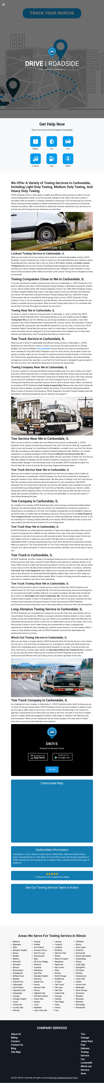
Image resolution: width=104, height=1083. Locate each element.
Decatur (37, 942)
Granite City (38, 982)
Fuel (51, 166)
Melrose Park (60, 953)
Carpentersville (19, 990)
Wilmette (79, 1002)
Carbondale (17, 985)
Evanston (37, 967)
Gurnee (37, 985)
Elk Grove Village (41, 962)
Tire (51, 149)
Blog (13, 1048)
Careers (15, 1041)
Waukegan (80, 987)
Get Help (52, 769)
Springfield (80, 967)
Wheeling (79, 999)
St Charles (80, 970)
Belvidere (17, 965)
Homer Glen (39, 999)
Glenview (37, 979)
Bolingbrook (18, 973)
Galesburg (38, 970)
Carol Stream (18, 987)
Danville (16, 1010)
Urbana (78, 982)
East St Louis (39, 953)
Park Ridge (59, 1002)
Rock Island (80, 947)
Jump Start (87, 1041)
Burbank (16, 979)
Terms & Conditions (57, 1078)
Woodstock (80, 1007)
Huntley (37, 1002)
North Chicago (60, 976)
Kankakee (38, 1007)
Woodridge (80, 1005)
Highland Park (39, 993)
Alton (15, 947)
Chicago (16, 996)
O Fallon (58, 982)
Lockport (58, 944)
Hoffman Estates (41, 996)
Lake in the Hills (40, 1010)
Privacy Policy (72, 1078)
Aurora (15, 953)
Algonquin (17, 944)
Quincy (78, 944)
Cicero (15, 1002)
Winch (68, 166)
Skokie (78, 962)
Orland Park (59, 993)
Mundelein (59, 962)
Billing (14, 1037)
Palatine (58, 999)
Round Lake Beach (83, 956)
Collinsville (17, 1005)
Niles (57, 970)
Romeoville (80, 953)
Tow (68, 149)
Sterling (79, 973)
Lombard (58, 947)
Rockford (79, 950)
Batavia (16, 959)
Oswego (58, 996)
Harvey (37, 990)
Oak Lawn (59, 987)
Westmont (80, 993)
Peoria (57, 1007)
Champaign (17, 993)
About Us (16, 1034)
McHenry (58, 950)
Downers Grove (40, 950)
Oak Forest (59, 985)
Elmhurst (37, 965)
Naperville (59, 965)
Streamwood (81, 976)
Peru (57, 1010)
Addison (16, 942)
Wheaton (79, 996)
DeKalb (37, 944)
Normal (58, 973)
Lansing (58, 942)
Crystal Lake (18, 1007)
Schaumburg (81, 959)
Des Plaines (39, 947)
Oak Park (58, 990)
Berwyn (16, 967)
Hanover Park (39, 987)
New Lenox (59, 967)
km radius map (52, 813)
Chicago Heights (19, 999)
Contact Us (17, 1044)
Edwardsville (39, 956)
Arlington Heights (20, 950)
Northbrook (59, 979)
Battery (35, 149)
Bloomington (18, 970)
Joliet (36, 1005)
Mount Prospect (61, 959)
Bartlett (16, 956)
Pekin (57, 1005)
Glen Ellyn (38, 973)
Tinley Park (80, 979)
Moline (57, 956)
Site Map (16, 1052)
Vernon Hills (81, 985)
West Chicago (81, 990)
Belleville (17, 962)
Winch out (86, 1066)
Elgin (36, 959)
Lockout (35, 166)
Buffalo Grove (18, 976)
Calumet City (18, 982)
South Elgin (80, 965)
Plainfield (80, 942)
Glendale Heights (41, 976)
